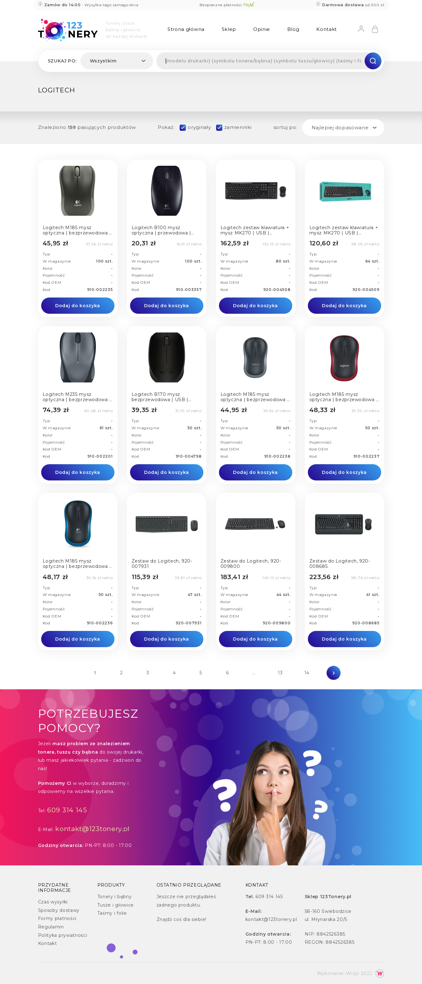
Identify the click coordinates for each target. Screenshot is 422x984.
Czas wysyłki (53, 902)
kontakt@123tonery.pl (92, 829)
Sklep (229, 29)
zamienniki (238, 127)
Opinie (261, 29)
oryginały (199, 127)
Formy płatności (57, 918)
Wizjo (352, 973)
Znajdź (164, 919)
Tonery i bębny (114, 896)
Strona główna (186, 29)
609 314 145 (67, 810)
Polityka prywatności (62, 935)
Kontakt (326, 29)
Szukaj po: (62, 61)
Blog (293, 29)
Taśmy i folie (112, 913)
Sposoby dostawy (59, 910)
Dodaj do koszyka (77, 305)
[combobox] (116, 60)
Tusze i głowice (115, 905)
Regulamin (51, 927)
